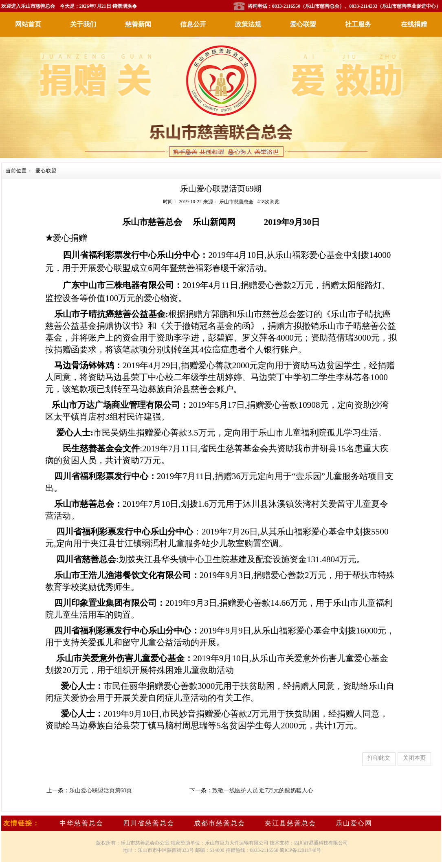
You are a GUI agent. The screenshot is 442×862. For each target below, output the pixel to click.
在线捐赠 (414, 24)
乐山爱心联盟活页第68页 (100, 790)
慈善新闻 (138, 24)
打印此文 (378, 758)
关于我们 (83, 24)
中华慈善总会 (81, 823)
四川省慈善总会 (148, 823)
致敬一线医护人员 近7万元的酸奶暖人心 (263, 790)
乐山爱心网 (354, 823)
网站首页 (28, 24)
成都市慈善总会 (219, 823)
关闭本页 (414, 758)
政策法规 (248, 24)
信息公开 (193, 24)
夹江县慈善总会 (290, 823)
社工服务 (358, 24)
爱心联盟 (303, 24)
